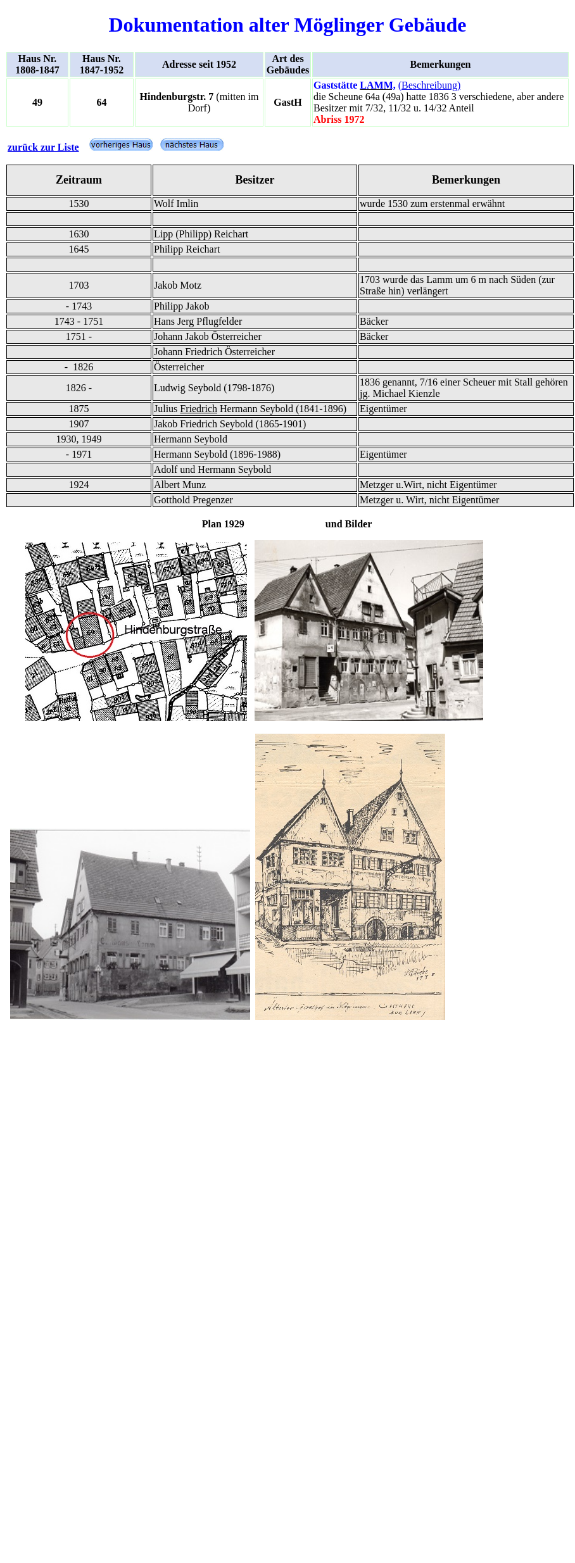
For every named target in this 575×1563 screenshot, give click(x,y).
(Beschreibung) (429, 85)
